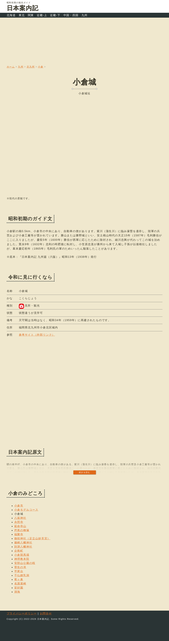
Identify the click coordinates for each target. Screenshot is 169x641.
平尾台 (18, 571)
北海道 (11, 15)
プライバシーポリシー (22, 613)
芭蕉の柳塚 (21, 530)
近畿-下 (55, 15)
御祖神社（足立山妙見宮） (32, 538)
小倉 (40, 66)
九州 (85, 15)
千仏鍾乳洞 (21, 575)
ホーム (11, 66)
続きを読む (84, 472)
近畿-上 (42, 15)
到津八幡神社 (23, 546)
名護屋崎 (20, 583)
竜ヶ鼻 (18, 579)
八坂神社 (20, 517)
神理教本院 (21, 558)
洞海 (17, 591)
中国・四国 (70, 15)
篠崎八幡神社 (23, 542)
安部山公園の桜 (24, 563)
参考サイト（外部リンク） (37, 334)
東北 (22, 15)
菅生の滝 (20, 567)
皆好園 (18, 587)
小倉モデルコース (26, 509)
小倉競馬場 (21, 554)
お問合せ (46, 613)
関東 (31, 15)
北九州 (31, 66)
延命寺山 (20, 526)
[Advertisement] (84, 40)
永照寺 (18, 522)
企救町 (18, 550)
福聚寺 (18, 534)
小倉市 (18, 505)
